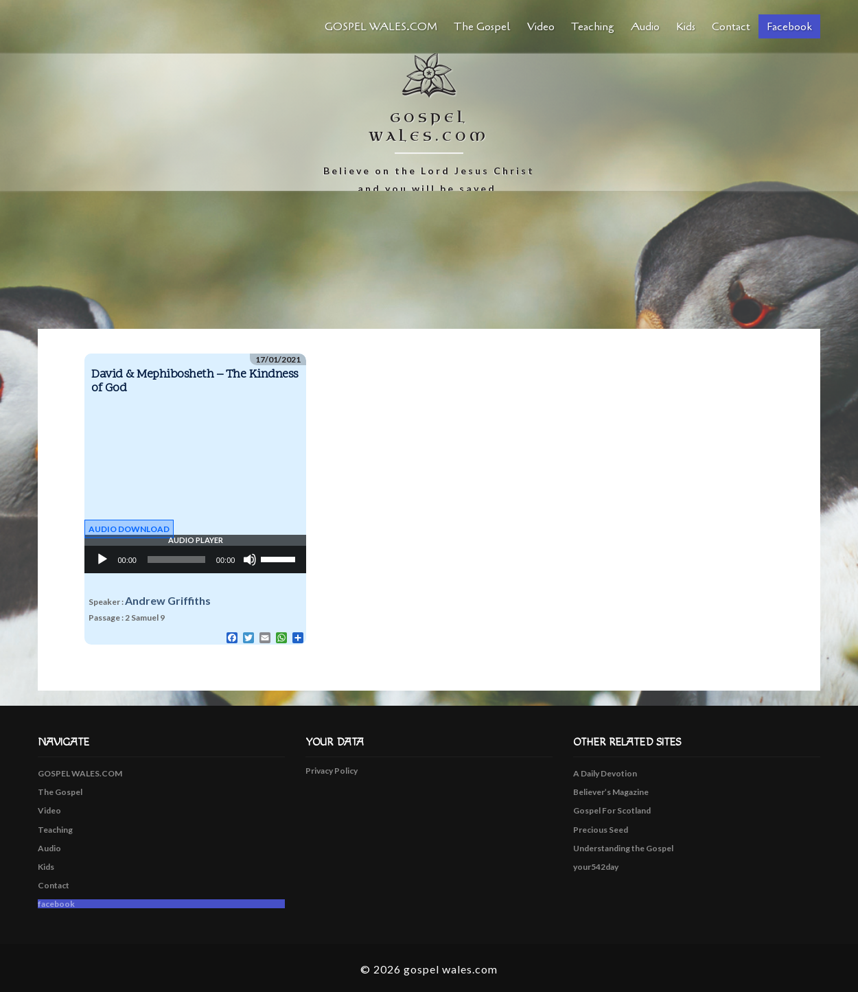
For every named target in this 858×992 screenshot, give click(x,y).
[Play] (102, 559)
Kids (685, 26)
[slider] (176, 559)
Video (541, 26)
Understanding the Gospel (623, 848)
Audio (645, 26)
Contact (731, 26)
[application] (195, 559)
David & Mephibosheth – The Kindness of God (195, 381)
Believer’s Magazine (611, 792)
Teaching (592, 26)
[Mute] (250, 559)
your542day (595, 867)
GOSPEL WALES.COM (381, 26)
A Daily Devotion (605, 773)
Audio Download (129, 529)
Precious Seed (600, 829)
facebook (789, 26)
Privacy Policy (331, 770)
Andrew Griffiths (168, 600)
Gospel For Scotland (612, 810)
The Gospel (482, 26)
